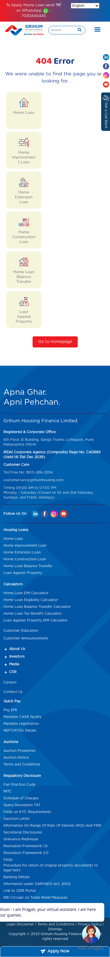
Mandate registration (21, 723)
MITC (7, 791)
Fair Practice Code (19, 784)
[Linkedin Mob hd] (106, 57)
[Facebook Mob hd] (106, 66)
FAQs (8, 859)
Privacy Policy (90, 924)
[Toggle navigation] (96, 30)
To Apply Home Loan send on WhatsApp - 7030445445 (33, 10)
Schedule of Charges (21, 798)
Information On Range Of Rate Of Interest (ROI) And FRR (52, 825)
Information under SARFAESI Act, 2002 (37, 884)
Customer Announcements (25, 638)
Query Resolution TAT (22, 805)
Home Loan (13, 538)
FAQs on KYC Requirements (27, 812)
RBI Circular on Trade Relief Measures (35, 897)
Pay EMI (10, 710)
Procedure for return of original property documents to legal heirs (50, 868)
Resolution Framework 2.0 (26, 853)
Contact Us (13, 691)
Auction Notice (16, 757)
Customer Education (20, 630)
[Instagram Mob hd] (106, 75)
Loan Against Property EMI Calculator (35, 620)
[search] (79, 30)
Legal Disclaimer (20, 924)
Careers (10, 682)
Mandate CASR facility (22, 717)
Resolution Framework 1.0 (25, 846)
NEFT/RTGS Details (19, 730)
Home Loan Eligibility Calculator (30, 600)
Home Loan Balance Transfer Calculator (37, 606)
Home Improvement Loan (25, 545)
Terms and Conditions (21, 764)
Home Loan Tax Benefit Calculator (32, 613)
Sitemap (55, 929)
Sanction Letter (16, 818)
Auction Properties (19, 750)
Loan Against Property (22, 573)
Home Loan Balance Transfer (27, 566)
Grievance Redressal (20, 839)
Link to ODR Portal (19, 890)
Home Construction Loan (24, 559)
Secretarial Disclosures (22, 832)
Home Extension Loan (22, 552)
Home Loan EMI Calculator (26, 593)
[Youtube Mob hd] (106, 84)
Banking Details (16, 877)
